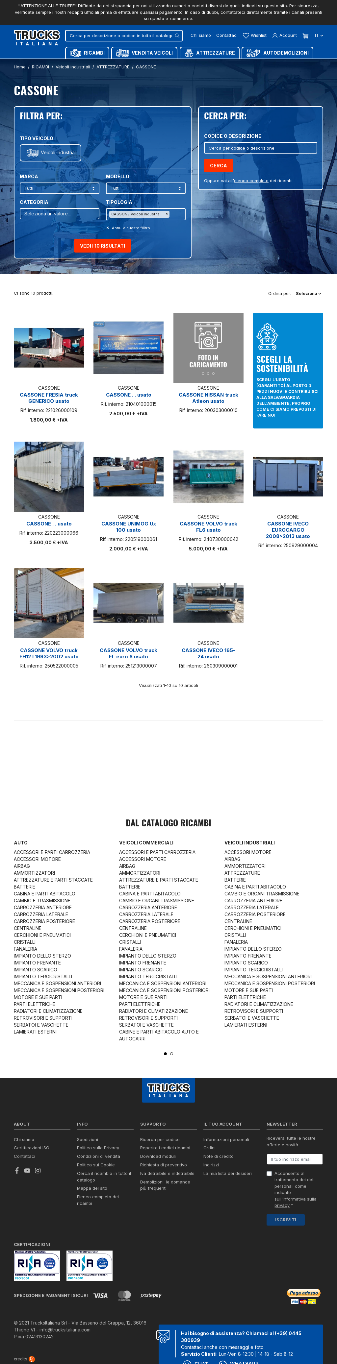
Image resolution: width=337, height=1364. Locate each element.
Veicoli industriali (59, 152)
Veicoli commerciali (146, 842)
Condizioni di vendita (98, 1156)
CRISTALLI (25, 942)
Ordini (209, 1147)
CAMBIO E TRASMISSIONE (42, 900)
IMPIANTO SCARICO (35, 969)
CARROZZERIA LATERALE (41, 914)
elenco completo (251, 180)
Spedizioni (87, 1139)
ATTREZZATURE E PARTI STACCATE (53, 880)
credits (24, 1358)
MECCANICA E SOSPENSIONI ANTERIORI (57, 983)
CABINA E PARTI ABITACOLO (44, 893)
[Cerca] (124, 35)
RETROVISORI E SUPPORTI (43, 1018)
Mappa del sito (92, 1188)
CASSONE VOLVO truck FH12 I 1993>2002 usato (49, 653)
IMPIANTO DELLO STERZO (42, 956)
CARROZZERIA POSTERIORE (44, 921)
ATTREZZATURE (242, 873)
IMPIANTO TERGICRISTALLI (43, 976)
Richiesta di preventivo (163, 1164)
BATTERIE (24, 886)
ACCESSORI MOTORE (37, 859)
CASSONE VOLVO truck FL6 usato (208, 527)
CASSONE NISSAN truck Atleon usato (208, 398)
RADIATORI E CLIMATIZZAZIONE (48, 1011)
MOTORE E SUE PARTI (38, 997)
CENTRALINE (27, 928)
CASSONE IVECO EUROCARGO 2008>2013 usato (288, 530)
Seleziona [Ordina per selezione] (308, 293)
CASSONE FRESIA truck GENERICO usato (49, 398)
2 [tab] (171, 1054)
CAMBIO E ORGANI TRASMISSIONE (156, 900)
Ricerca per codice (160, 1139)
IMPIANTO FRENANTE (37, 962)
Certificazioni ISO (31, 1147)
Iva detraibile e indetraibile (167, 1173)
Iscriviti (285, 1219)
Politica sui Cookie (96, 1164)
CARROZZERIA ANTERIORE (43, 907)
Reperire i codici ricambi (165, 1147)
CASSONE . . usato (128, 395)
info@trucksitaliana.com (65, 1329)
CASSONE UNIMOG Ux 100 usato (128, 527)
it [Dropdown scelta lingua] (318, 35)
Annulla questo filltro (130, 228)
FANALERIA (25, 949)
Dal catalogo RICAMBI (168, 823)
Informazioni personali (226, 1139)
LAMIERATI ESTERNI (35, 1032)
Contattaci (227, 35)
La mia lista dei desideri (227, 1173)
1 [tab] (165, 1054)
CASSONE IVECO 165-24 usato (208, 653)
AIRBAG (22, 866)
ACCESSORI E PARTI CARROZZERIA (52, 852)
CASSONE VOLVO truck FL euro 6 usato (128, 653)
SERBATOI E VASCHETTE (41, 1025)
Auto (21, 842)
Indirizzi (211, 1164)
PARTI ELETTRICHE (34, 1004)
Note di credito (218, 1156)
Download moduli (158, 1156)
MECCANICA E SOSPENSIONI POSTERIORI (59, 990)
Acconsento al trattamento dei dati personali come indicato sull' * (295, 1189)
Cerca (218, 165)
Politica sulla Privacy (98, 1147)
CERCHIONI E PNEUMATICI (42, 935)
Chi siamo (201, 35)
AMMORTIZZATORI (34, 873)
